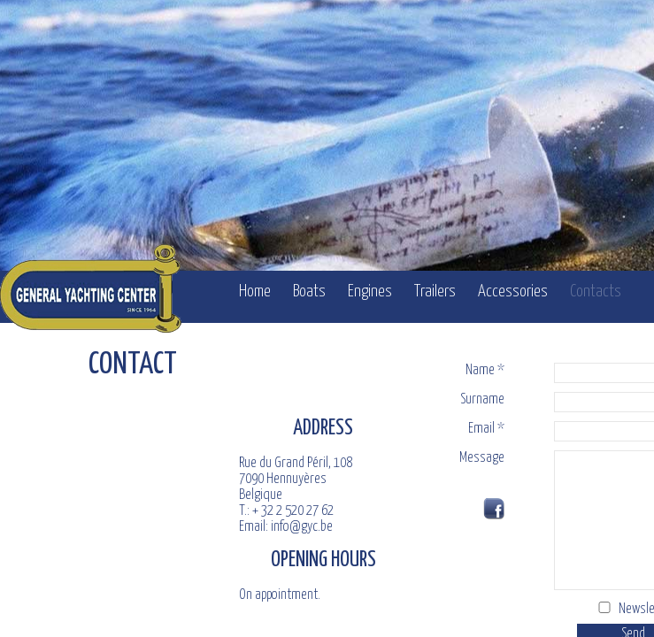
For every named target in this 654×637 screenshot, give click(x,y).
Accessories (513, 291)
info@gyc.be (302, 540)
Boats (309, 291)
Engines (370, 291)
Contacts (595, 291)
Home (255, 291)
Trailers (435, 291)
